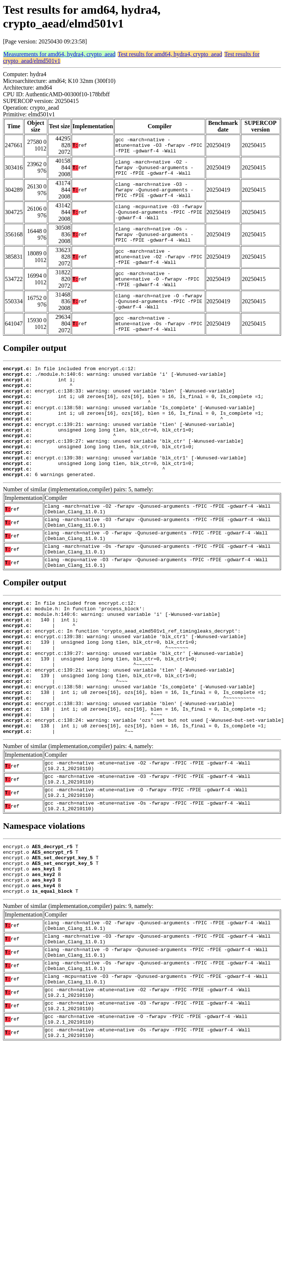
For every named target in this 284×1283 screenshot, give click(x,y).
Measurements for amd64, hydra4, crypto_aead (59, 54)
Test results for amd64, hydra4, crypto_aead (170, 54)
